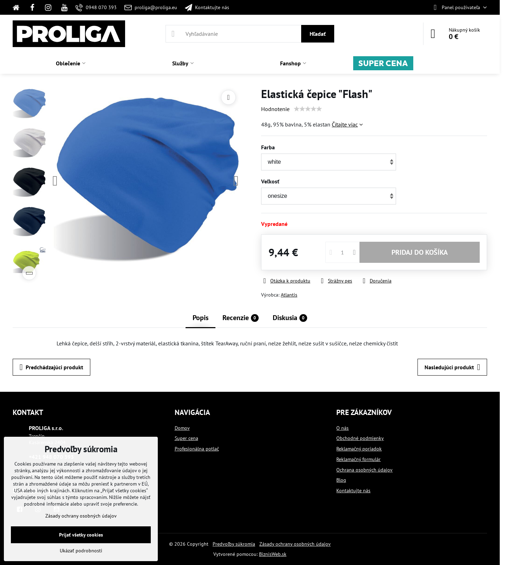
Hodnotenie (275, 108)
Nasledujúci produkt (452, 367)
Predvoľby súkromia (234, 544)
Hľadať (318, 33)
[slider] (308, 109)
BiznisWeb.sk (272, 554)
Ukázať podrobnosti (81, 550)
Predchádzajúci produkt (51, 367)
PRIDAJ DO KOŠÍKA (419, 252)
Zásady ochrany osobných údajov (295, 544)
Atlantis (289, 295)
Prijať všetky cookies (81, 535)
